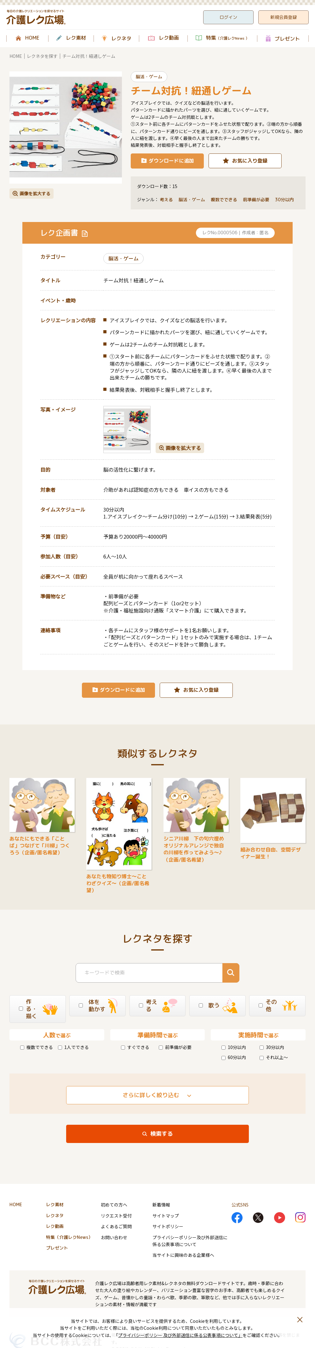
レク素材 (76, 38)
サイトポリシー (167, 1226)
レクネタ (121, 38)
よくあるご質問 (116, 1226)
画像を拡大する (35, 193)
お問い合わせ (114, 1237)
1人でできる (73, 1047)
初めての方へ (114, 1204)
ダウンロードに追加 (171, 160)
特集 (227, 38)
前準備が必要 (175, 1047)
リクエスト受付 (116, 1215)
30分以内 (272, 1047)
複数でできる (36, 1047)
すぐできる (135, 1047)
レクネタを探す (42, 56)
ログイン (228, 17)
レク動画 (169, 38)
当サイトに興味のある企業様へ (183, 1255)
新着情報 (161, 1204)
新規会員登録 (283, 17)
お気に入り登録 (249, 160)
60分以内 (233, 1057)
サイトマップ (165, 1215)
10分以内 (233, 1047)
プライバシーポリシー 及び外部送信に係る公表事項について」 (180, 1335)
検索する (161, 1134)
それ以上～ (274, 1057)
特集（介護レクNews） (69, 1237)
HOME (32, 38)
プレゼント (287, 38)
